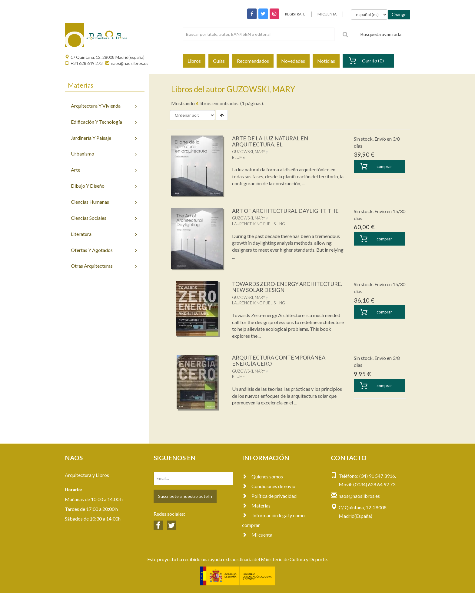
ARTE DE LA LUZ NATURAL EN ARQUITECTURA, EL (270, 141)
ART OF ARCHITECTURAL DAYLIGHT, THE (285, 210)
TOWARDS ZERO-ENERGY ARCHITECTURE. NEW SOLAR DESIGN (287, 286)
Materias (256, 505)
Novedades (293, 61)
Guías (219, 61)
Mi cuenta (257, 535)
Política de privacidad (269, 496)
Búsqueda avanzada (380, 34)
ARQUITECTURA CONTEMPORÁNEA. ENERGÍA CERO (279, 360)
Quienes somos (262, 476)
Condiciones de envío (268, 486)
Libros (194, 61)
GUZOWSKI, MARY (248, 151)
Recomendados (253, 61)
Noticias (326, 61)
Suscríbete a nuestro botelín (185, 496)
